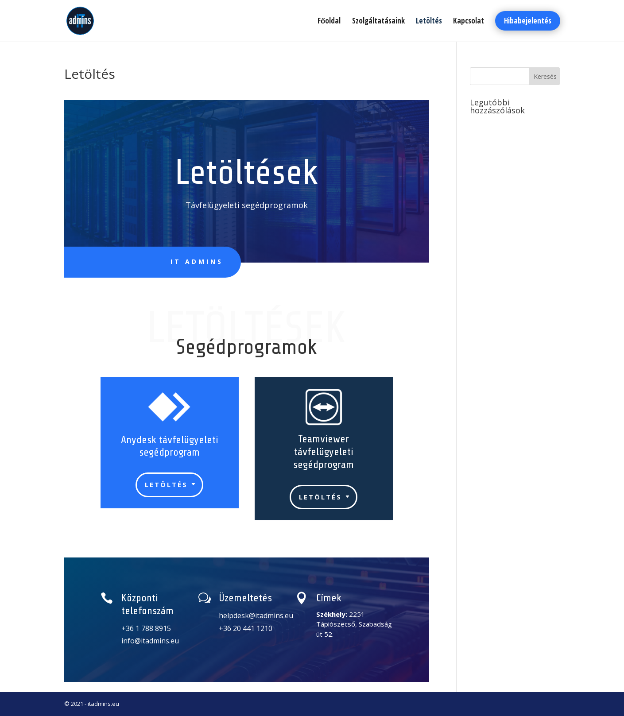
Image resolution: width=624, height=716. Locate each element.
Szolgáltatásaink (378, 22)
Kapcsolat (468, 22)
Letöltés (429, 22)
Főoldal (329, 22)
